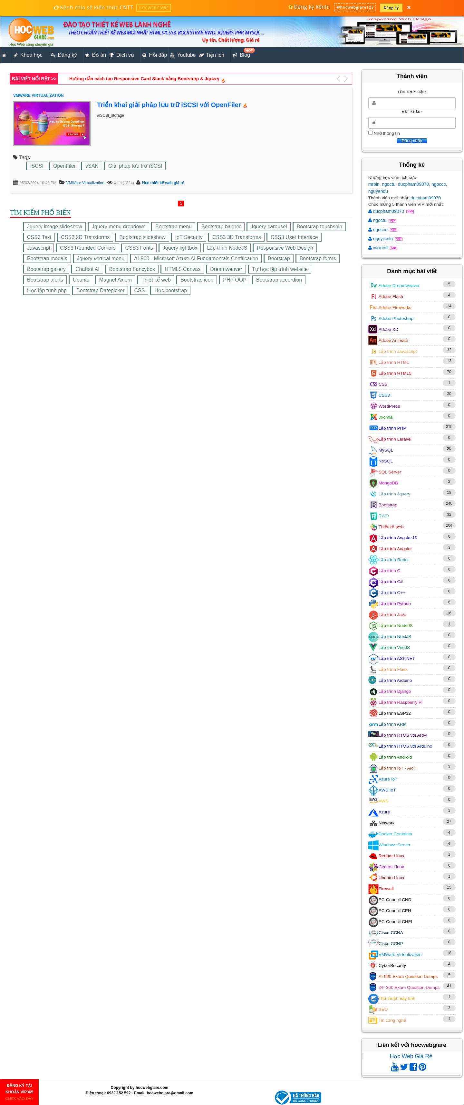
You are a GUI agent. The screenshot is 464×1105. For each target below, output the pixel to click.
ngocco (438, 184)
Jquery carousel (269, 226)
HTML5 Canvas (182, 269)
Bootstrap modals (47, 258)
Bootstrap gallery (46, 269)
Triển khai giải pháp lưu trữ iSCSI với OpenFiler (169, 104)
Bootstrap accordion (279, 280)
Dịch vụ (122, 55)
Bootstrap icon (196, 280)
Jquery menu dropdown (119, 226)
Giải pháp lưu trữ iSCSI (135, 166)
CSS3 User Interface (294, 237)
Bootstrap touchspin (319, 226)
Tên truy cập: (412, 92)
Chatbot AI (87, 269)
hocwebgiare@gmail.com (170, 1093)
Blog (242, 53)
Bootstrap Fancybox (132, 269)
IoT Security (189, 237)
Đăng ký (391, 7)
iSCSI (37, 166)
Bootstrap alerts (45, 280)
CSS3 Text (39, 237)
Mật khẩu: (412, 112)
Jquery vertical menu (101, 258)
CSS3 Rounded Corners (88, 248)
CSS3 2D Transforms (85, 237)
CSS (139, 290)
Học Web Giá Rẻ (411, 1056)
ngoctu (388, 184)
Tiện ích (211, 55)
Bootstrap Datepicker (100, 290)
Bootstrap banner (221, 226)
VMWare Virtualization (85, 183)
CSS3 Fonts (139, 248)
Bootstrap (279, 258)
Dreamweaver (226, 269)
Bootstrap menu (173, 226)
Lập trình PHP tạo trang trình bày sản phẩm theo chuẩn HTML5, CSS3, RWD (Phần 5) (160, 78)
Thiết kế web (156, 280)
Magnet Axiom (115, 280)
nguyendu (378, 191)
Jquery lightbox (180, 248)
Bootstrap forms (318, 258)
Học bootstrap (170, 290)
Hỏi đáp (154, 55)
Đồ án (95, 55)
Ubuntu (81, 280)
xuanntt (378, 247)
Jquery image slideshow (54, 226)
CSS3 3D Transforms (236, 237)
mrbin (374, 184)
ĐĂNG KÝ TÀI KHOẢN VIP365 (19, 1092)
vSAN (92, 166)
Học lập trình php (47, 290)
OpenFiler (64, 166)
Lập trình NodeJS (227, 248)
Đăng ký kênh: (309, 6)
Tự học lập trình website (280, 269)
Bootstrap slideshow (142, 237)
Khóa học (28, 55)
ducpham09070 (413, 184)
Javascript (38, 248)
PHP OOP (235, 280)
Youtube (183, 55)
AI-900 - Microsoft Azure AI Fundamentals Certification (196, 258)
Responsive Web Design (285, 248)
